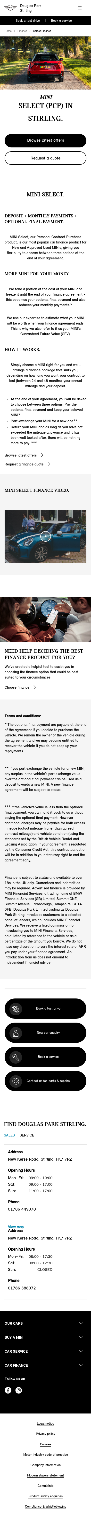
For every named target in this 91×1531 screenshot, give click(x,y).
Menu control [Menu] (79, 8)
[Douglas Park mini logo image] (23, 8)
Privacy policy (45, 1434)
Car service (16, 1351)
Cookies (45, 1444)
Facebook (8, 1390)
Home (8, 31)
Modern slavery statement (45, 1475)
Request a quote (45, 158)
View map (16, 1227)
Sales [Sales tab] (9, 1135)
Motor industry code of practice (45, 1455)
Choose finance (17, 687)
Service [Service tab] (27, 1135)
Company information (46, 1465)
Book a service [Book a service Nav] (61, 21)
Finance (22, 31)
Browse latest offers (45, 140)
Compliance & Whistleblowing (45, 1506)
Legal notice (45, 1423)
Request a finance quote (24, 464)
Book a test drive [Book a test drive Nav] (28, 21)
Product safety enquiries (45, 1496)
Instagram (18, 1390)
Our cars (14, 1323)
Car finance (16, 1365)
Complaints (45, 1486)
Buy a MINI (14, 1337)
